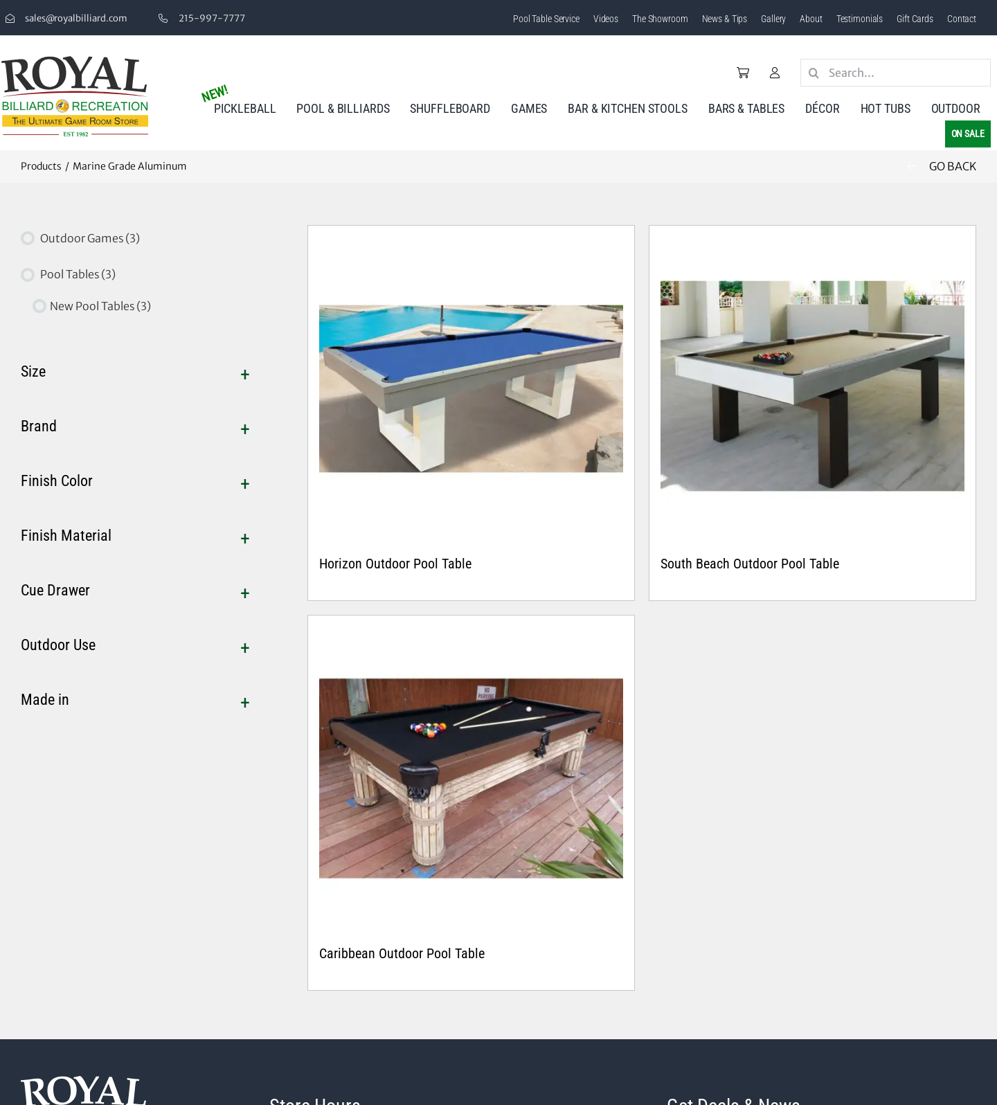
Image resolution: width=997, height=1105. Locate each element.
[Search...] (895, 73)
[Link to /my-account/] (775, 72)
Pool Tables (78, 274)
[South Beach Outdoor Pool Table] (812, 389)
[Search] (814, 73)
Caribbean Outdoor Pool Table (402, 953)
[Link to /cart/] (743, 72)
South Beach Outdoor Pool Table (750, 563)
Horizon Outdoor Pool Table (395, 563)
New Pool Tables (100, 306)
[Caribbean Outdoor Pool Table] (471, 779)
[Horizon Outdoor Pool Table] (471, 389)
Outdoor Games (90, 238)
